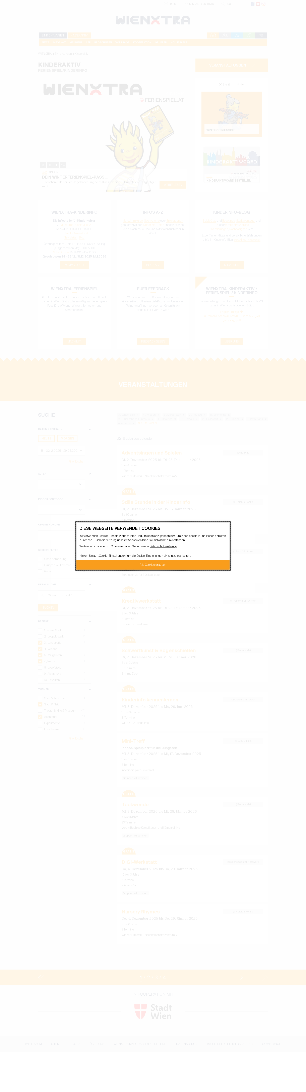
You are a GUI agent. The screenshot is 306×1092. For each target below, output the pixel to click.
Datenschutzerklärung (163, 546)
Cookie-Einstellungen (112, 556)
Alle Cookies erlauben (153, 565)
